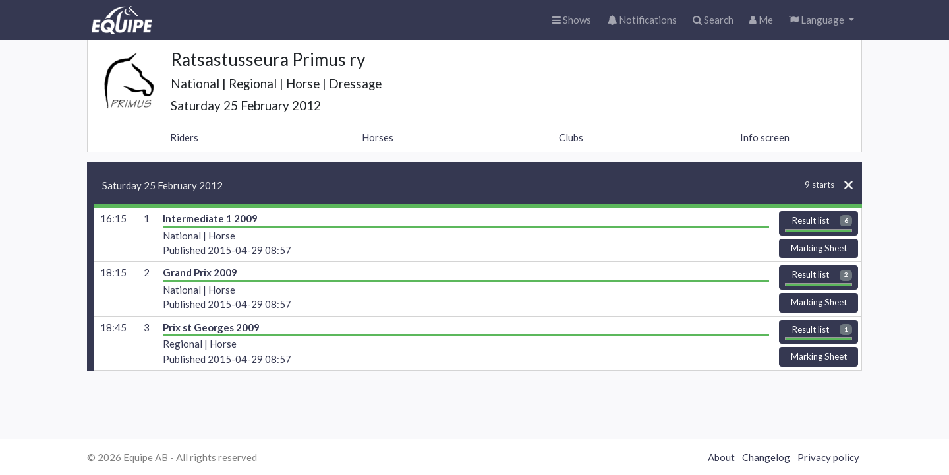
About (721, 457)
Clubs (571, 137)
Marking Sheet (819, 248)
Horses (377, 137)
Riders (184, 137)
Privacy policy (828, 457)
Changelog (766, 457)
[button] (821, 20)
